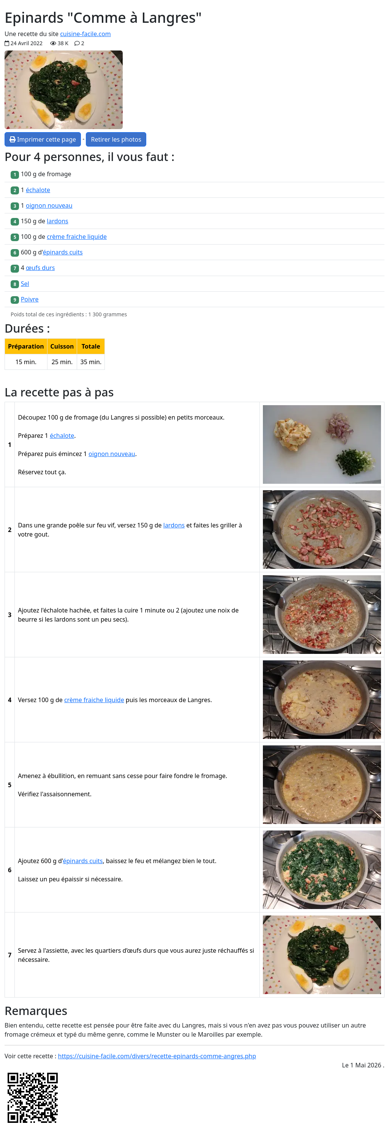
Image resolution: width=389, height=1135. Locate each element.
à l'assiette (53, 950)
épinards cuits (63, 252)
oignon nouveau (49, 205)
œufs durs (40, 268)
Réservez (30, 472)
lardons (57, 221)
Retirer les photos (116, 139)
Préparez (30, 435)
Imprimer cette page (42, 139)
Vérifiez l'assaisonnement (54, 794)
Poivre (30, 299)
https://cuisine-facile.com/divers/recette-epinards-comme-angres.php (157, 1056)
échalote (38, 190)
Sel (25, 283)
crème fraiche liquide (77, 236)
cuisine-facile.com (85, 34)
